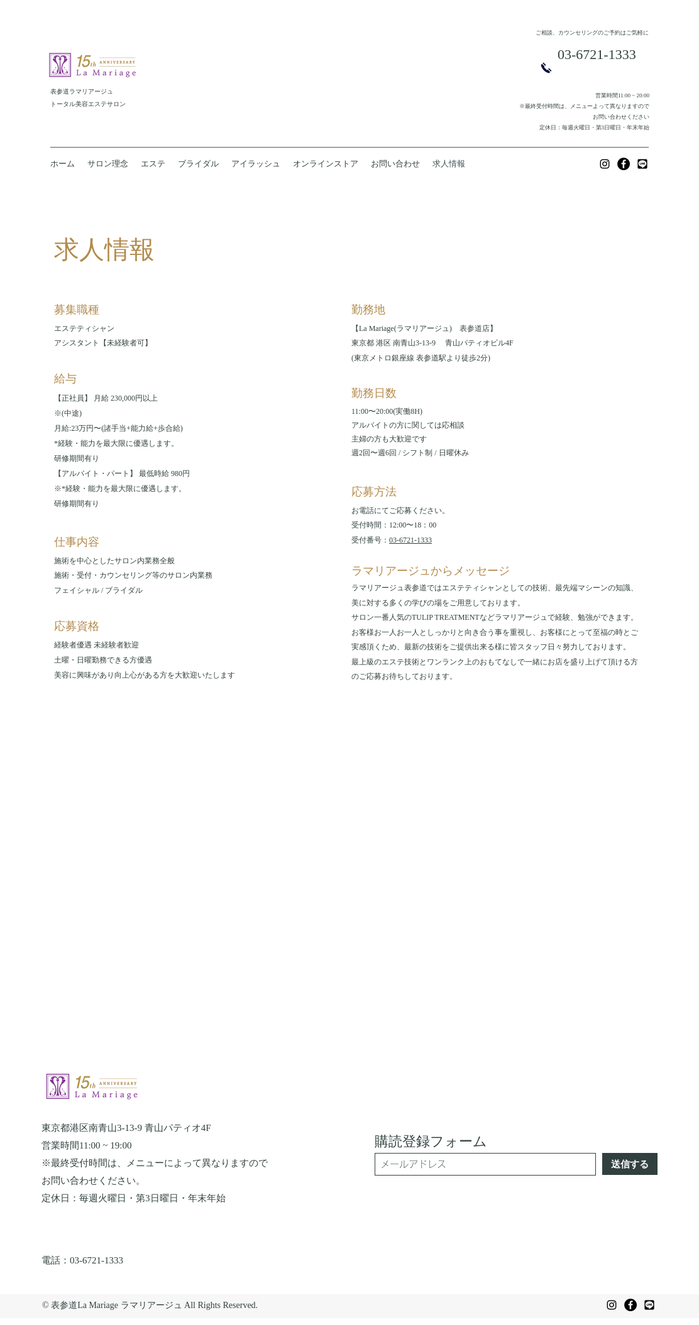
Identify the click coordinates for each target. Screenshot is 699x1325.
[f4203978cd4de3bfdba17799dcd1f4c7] (642, 164)
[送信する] (630, 1164)
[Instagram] (604, 164)
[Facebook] (623, 164)
